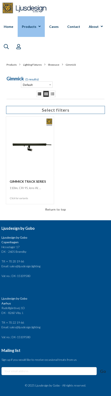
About (94, 26)
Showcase (53, 64)
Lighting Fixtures (32, 64)
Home (8, 26)
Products (29, 26)
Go (103, 371)
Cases (54, 26)
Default (28, 84)
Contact (73, 26)
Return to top (55, 209)
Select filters (55, 109)
